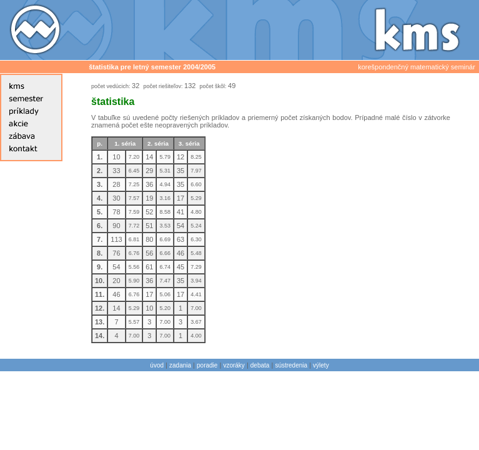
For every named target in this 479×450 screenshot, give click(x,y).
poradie (207, 365)
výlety (321, 365)
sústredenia (291, 365)
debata (260, 365)
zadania (180, 365)
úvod (157, 365)
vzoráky (233, 365)
